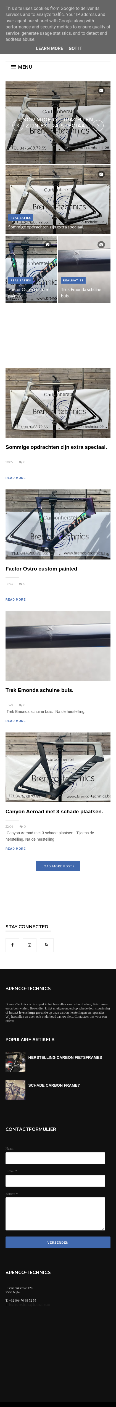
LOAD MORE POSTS (58, 866)
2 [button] (58, 161)
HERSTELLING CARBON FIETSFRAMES (65, 1057)
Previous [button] (17, 125)
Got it (75, 48)
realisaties (20, 217)
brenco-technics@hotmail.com (29, 1305)
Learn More (49, 48)
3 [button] (66, 161)
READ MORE (16, 477)
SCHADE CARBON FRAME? (54, 1085)
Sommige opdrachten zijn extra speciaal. (58, 123)
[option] (58, 122)
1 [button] (49, 161)
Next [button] (98, 125)
